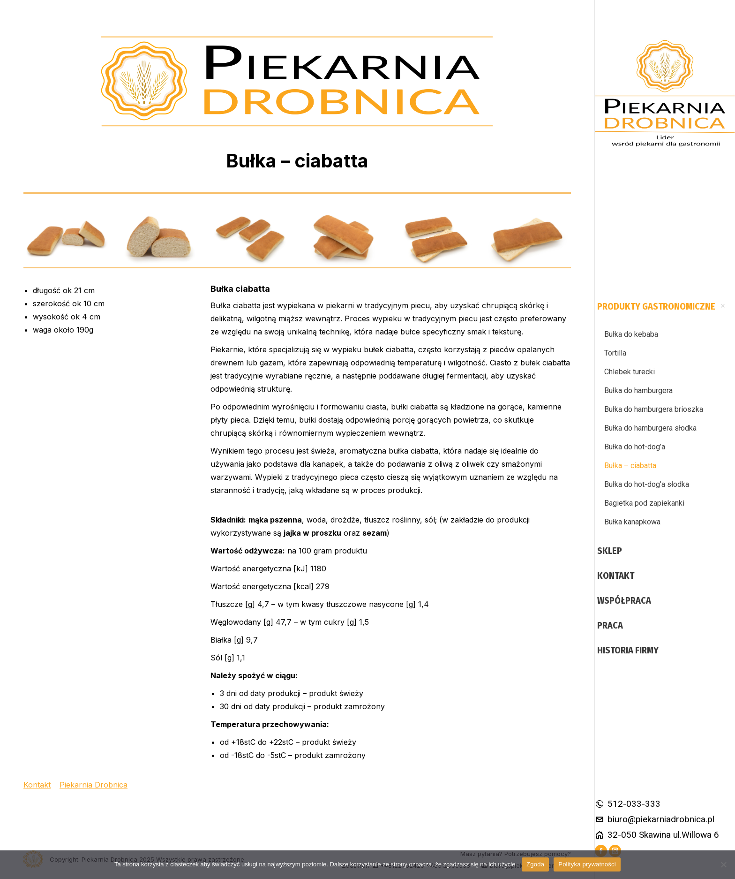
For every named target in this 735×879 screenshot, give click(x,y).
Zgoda (535, 864)
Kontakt (37, 784)
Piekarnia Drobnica (94, 784)
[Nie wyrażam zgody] (723, 864)
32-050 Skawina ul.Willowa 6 (657, 834)
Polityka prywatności (587, 864)
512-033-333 (627, 803)
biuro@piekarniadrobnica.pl (654, 819)
